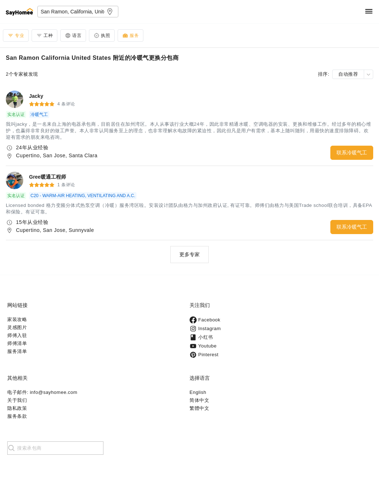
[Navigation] (369, 11)
